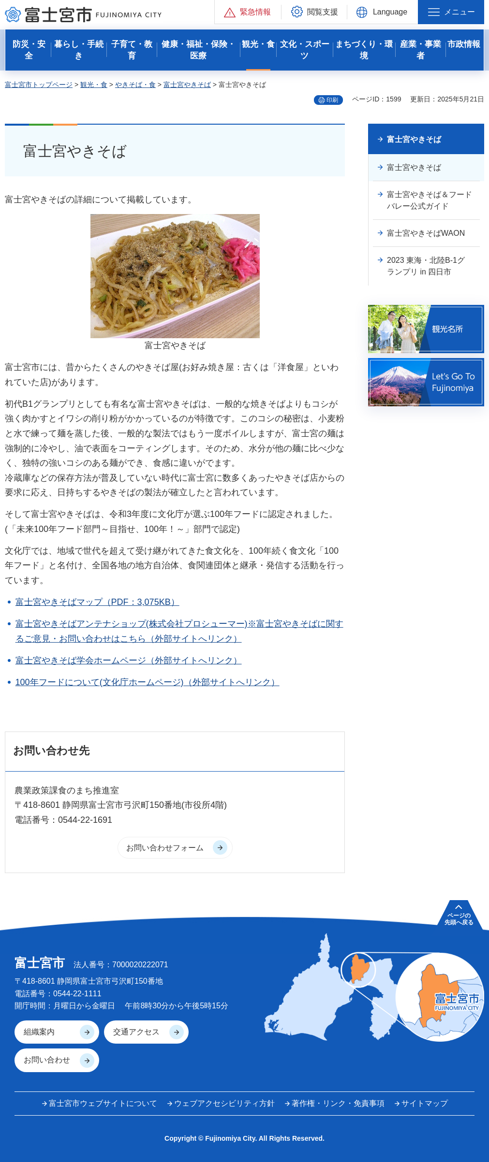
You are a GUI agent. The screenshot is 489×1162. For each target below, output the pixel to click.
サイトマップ (424, 1103)
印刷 (332, 100)
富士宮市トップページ (39, 84)
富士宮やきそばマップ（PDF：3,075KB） (97, 602)
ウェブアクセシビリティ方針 (224, 1103)
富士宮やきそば (187, 84)
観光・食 (93, 84)
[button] (248, 12)
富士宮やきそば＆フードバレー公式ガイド (429, 200)
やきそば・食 (135, 84)
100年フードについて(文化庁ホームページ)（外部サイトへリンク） (147, 682)
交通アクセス (136, 1032)
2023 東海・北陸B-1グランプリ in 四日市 (426, 266)
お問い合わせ (47, 1060)
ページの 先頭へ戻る (459, 919)
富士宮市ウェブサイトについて (103, 1103)
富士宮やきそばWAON (426, 233)
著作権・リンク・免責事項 (338, 1103)
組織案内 (39, 1032)
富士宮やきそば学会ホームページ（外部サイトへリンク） (128, 660)
